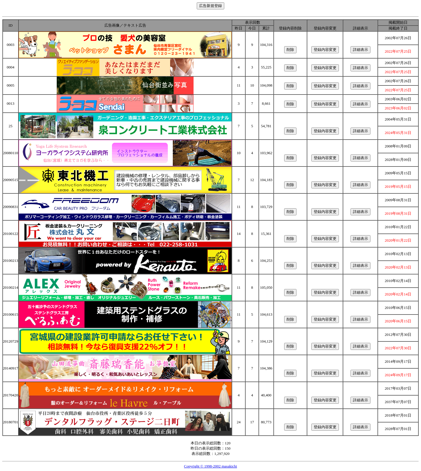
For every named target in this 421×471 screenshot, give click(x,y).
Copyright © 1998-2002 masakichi (210, 466)
